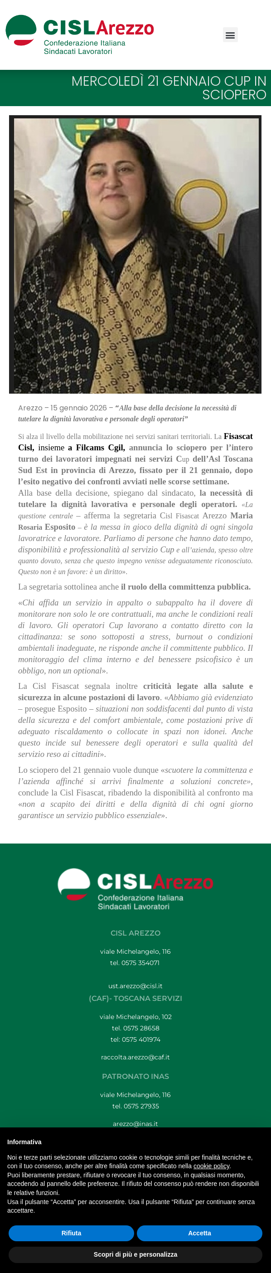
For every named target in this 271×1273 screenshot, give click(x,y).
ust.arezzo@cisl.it (135, 986)
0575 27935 (141, 1106)
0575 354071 (141, 963)
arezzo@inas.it (135, 1124)
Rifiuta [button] (72, 1233)
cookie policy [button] (211, 1166)
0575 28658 (141, 1028)
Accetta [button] (199, 1233)
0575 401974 (141, 1039)
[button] (230, 34)
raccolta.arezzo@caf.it (135, 1057)
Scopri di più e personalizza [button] (135, 1254)
